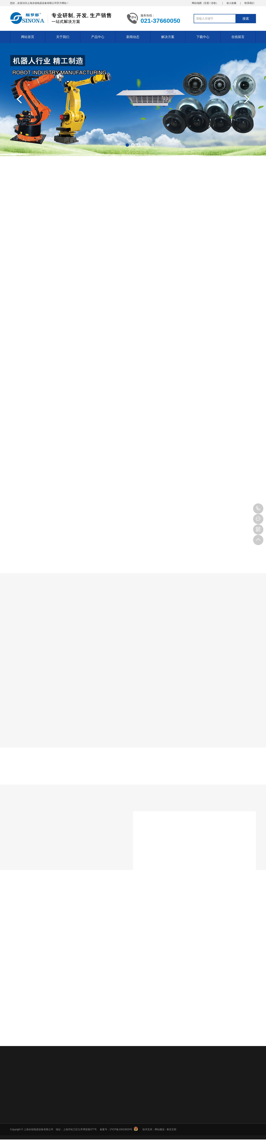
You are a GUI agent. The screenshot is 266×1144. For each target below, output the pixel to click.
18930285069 (258, 508)
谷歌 (213, 3)
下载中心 (202, 37)
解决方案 (167, 37)
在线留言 (237, 37)
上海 (29, 3)
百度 (206, 3)
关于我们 (62, 37)
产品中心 (97, 37)
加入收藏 (231, 3)
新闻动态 (132, 37)
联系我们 (249, 3)
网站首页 (27, 37)
